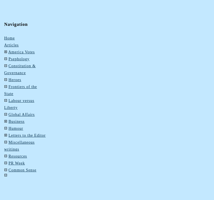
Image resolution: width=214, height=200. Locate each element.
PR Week (17, 163)
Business (17, 121)
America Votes (21, 52)
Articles (11, 45)
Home (9, 38)
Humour (16, 128)
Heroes (15, 80)
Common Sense (23, 170)
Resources (18, 156)
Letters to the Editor (27, 135)
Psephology (19, 59)
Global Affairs (22, 114)
